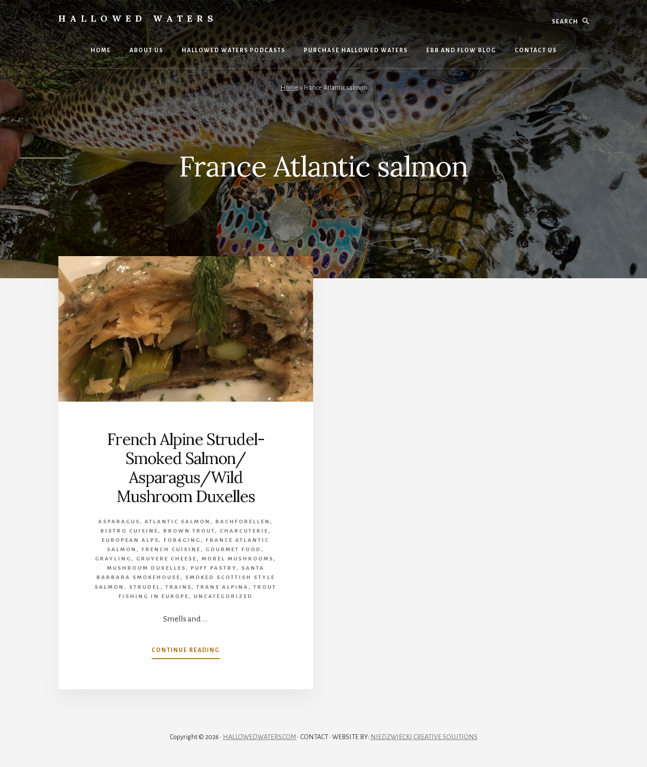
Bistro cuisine (129, 531)
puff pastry (214, 568)
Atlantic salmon (178, 522)
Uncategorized (223, 596)
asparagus (119, 522)
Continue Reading (186, 652)
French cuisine (171, 549)
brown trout (189, 531)
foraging (182, 540)
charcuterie (244, 531)
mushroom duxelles (146, 568)
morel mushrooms (237, 559)
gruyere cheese (166, 559)
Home (289, 87)
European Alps (130, 540)
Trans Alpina (222, 587)
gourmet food (233, 549)
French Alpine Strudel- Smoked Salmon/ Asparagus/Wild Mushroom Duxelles (185, 468)
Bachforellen (242, 522)
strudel (145, 587)
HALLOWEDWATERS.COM (259, 736)
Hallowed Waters (138, 18)
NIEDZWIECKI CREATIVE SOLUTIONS (424, 736)
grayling (113, 559)
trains (178, 587)
